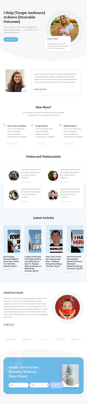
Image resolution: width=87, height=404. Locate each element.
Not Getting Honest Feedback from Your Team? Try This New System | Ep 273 (11, 261)
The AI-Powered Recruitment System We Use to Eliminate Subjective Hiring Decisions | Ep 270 (74, 262)
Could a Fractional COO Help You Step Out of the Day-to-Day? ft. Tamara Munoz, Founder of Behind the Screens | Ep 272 (33, 263)
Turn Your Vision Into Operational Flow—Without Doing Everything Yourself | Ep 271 (54, 261)
